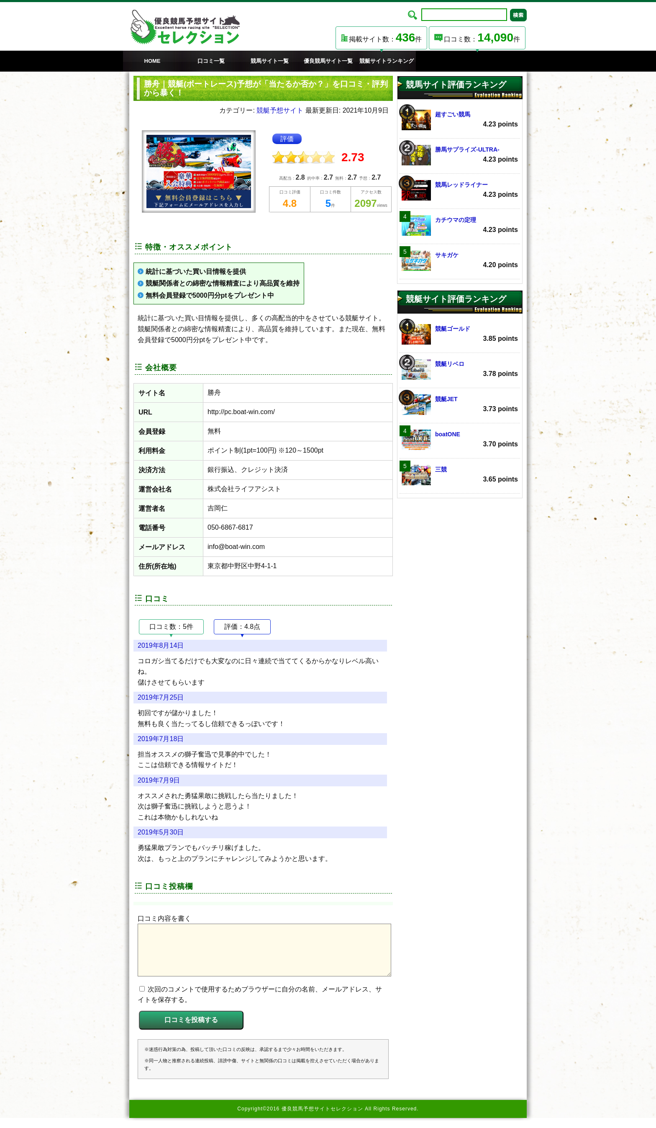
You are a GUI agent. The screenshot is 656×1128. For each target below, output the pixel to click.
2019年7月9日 (159, 780)
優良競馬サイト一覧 (328, 61)
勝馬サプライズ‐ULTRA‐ (460, 155)
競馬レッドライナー (460, 190)
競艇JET (460, 404)
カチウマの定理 (460, 225)
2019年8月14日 (161, 645)
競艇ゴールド (460, 334)
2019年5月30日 (161, 832)
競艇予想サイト (279, 110)
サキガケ (460, 260)
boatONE (460, 440)
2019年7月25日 (161, 697)
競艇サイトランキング (386, 61)
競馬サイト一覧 (270, 61)
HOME (152, 61)
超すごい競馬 (460, 120)
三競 (460, 475)
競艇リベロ (460, 369)
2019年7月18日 (161, 738)
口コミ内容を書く (164, 918)
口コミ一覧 (211, 61)
